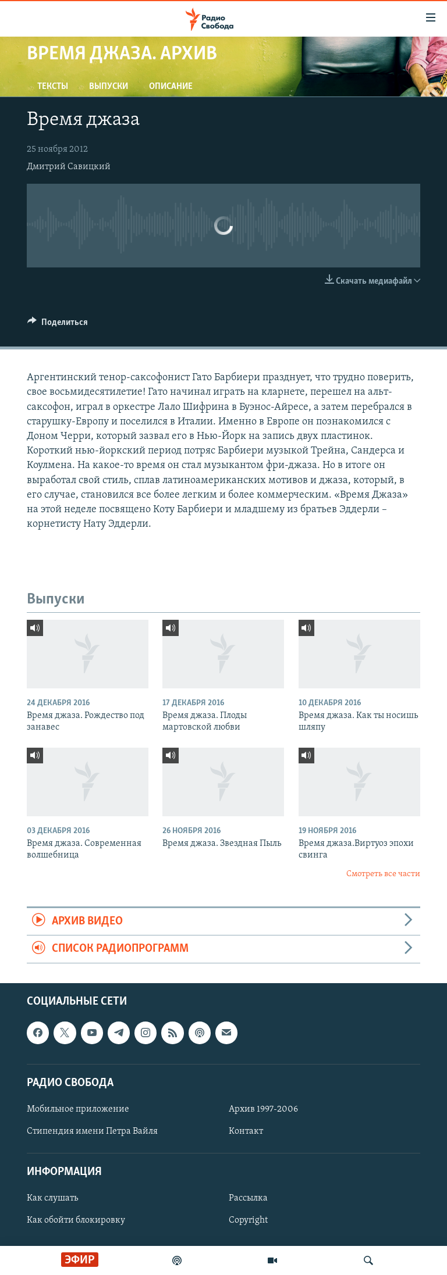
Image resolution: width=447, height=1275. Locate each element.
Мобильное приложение (78, 1109)
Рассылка (248, 1198)
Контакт (246, 1131)
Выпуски (108, 86)
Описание (171, 86)
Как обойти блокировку (76, 1220)
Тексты (52, 86)
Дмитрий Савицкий (69, 167)
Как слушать (52, 1198)
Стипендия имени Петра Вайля (92, 1131)
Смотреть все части (383, 874)
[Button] (57, 325)
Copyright (248, 1220)
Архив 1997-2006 (263, 1109)
